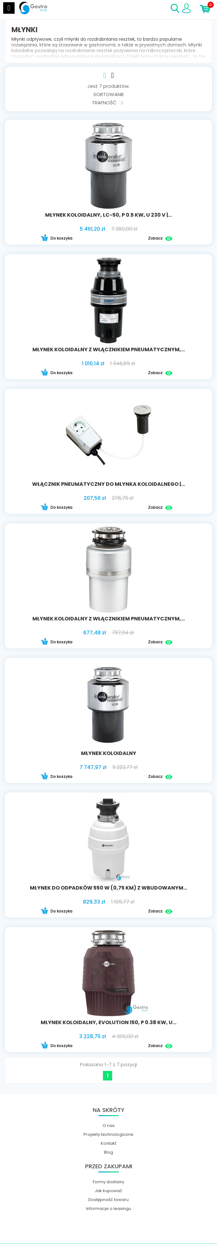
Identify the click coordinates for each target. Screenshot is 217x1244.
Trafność (107, 102)
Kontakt (108, 1143)
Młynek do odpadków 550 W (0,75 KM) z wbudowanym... (108, 887)
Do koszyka (56, 238)
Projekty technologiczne (108, 1134)
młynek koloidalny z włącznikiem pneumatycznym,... (108, 349)
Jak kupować (108, 1191)
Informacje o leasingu (108, 1209)
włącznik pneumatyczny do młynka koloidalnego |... (108, 484)
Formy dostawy (108, 1182)
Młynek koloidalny (108, 753)
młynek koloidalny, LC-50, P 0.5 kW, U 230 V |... (108, 215)
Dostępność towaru (108, 1200)
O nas (109, 1126)
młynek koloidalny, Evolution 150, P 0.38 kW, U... (108, 1022)
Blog (108, 1152)
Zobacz (160, 238)
